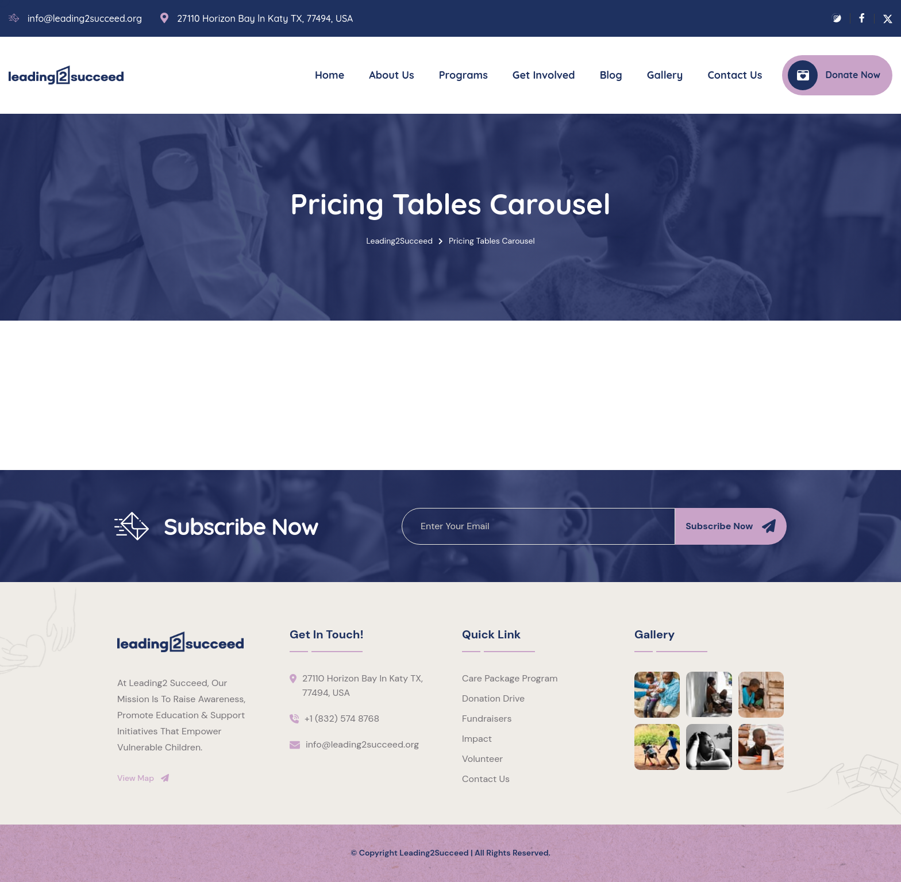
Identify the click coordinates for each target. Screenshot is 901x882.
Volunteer (482, 759)
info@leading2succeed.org (85, 18)
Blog (611, 75)
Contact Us (734, 75)
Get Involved (544, 75)
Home (329, 75)
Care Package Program (509, 678)
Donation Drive (493, 698)
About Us (391, 75)
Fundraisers (486, 718)
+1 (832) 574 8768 (342, 718)
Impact (477, 739)
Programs (463, 75)
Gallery (665, 75)
